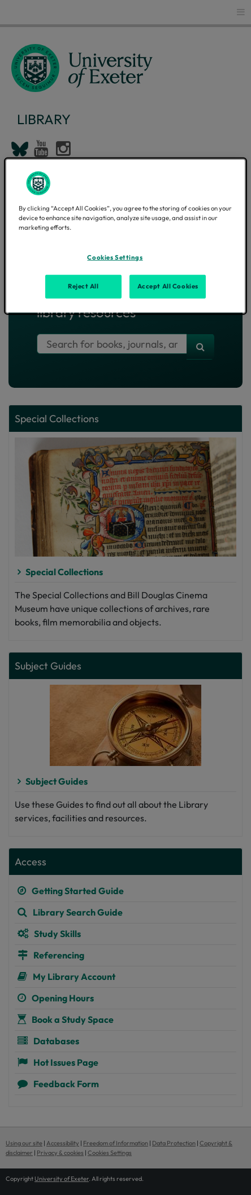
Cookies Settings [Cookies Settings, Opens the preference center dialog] (114, 257)
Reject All (83, 286)
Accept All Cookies (167, 286)
